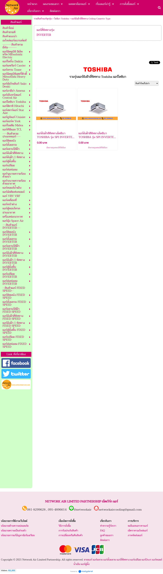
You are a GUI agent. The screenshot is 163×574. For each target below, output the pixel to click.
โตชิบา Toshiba (61, 19)
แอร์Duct (146, 559)
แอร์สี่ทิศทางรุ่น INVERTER (45, 32)
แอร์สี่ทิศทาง (123, 559)
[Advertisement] (16, 439)
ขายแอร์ (88, 559)
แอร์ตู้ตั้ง (85, 564)
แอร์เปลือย (135, 559)
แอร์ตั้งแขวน (109, 559)
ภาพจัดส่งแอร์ (135, 535)
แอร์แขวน (98, 559)
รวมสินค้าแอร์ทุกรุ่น (43, 19)
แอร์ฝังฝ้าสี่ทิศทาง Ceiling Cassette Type (90, 19)
